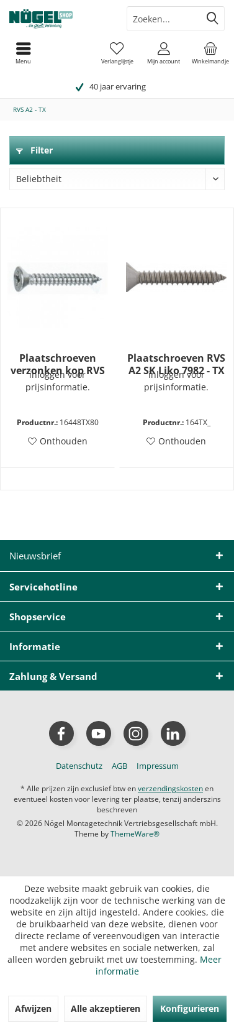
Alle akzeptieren (105, 1008)
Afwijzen (33, 1008)
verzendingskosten (170, 788)
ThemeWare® (135, 833)
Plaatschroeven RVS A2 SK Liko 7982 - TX (176, 364)
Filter (34, 150)
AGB (119, 766)
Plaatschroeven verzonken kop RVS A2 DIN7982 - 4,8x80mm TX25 (58, 364)
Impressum (158, 766)
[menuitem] (210, 53)
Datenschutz (79, 766)
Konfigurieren (189, 1008)
